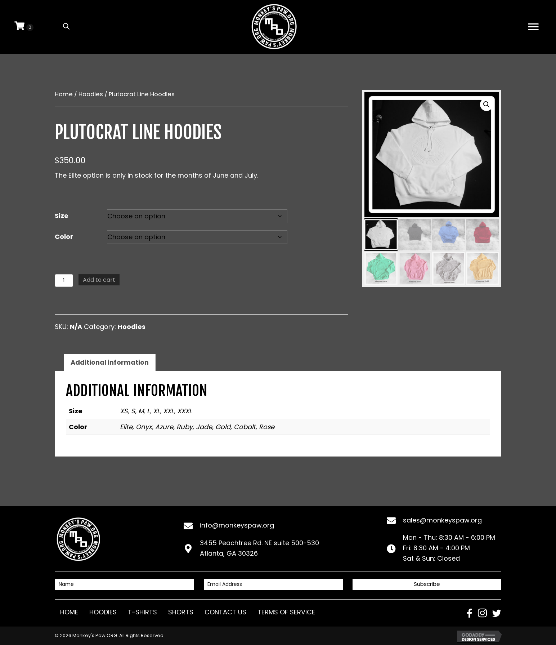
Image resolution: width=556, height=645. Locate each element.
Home (64, 94)
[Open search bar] (66, 26)
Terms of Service (286, 612)
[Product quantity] (64, 280)
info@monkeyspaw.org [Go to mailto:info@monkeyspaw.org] (237, 525)
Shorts (180, 612)
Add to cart (99, 280)
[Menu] (533, 27)
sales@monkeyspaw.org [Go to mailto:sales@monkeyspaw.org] (442, 520)
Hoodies (91, 94)
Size (61, 215)
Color (64, 236)
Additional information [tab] (110, 362)
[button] (486, 104)
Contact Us (225, 612)
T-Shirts (142, 612)
